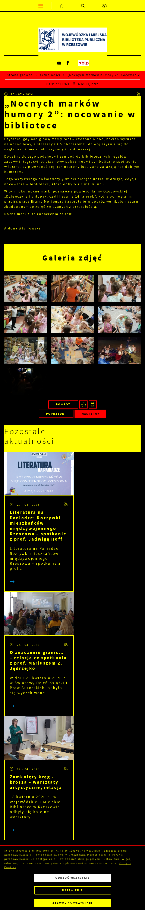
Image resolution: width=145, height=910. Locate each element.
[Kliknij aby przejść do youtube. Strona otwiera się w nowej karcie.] (59, 63)
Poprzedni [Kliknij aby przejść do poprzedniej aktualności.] (57, 84)
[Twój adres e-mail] (53, 763)
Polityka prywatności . (87, 792)
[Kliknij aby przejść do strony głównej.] (61, 5)
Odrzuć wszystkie (72, 878)
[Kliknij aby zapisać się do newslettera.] (120, 763)
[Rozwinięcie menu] (72, 808)
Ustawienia (72, 890)
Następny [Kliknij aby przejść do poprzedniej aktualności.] (88, 84)
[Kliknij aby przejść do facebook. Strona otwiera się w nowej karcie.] (68, 63)
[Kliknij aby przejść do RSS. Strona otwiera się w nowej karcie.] (139, 94)
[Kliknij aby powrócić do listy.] (74, 84)
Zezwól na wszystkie (72, 903)
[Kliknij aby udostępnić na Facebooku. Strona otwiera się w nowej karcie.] (83, 404)
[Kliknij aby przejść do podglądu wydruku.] (93, 404)
